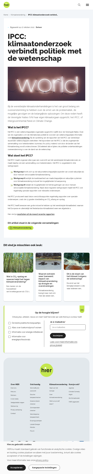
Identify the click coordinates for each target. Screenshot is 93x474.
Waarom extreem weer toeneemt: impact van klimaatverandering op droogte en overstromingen (48, 280)
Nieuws (13, 391)
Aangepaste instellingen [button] (44, 467)
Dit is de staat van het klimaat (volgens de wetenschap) (76, 276)
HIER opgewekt (74, 402)
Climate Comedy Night (74, 393)
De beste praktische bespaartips (26, 323)
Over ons (13, 388)
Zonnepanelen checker (35, 409)
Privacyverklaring (16, 410)
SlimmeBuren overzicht (34, 389)
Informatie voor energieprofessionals (21, 338)
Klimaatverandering (21, 228)
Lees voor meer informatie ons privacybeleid (63, 344)
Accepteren (16, 467)
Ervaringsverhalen (36, 421)
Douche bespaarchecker (35, 396)
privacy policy (42, 460)
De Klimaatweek (74, 398)
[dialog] (46, 457)
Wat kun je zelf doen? (54, 402)
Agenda (71, 388)
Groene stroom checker (35, 402)
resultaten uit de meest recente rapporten (35, 214)
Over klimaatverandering (55, 396)
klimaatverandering (20, 138)
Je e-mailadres (57, 322)
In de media (14, 399)
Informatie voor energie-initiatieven (27, 332)
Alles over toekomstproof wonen (26, 328)
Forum (32, 431)
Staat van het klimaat (53, 389)
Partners (13, 395)
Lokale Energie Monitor (35, 426)
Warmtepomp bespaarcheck (34, 415)
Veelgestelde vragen (17, 402)
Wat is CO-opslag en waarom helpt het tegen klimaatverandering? (18, 279)
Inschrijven (58, 336)
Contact (13, 413)
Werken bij (14, 406)
